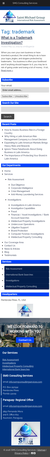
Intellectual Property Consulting (26, 237)
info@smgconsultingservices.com (25, 382)
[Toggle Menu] (3, 3)
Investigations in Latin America (26, 205)
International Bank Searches (19, 274)
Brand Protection (19, 230)
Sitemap (41, 450)
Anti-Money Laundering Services (27, 194)
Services (8, 174)
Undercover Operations (22, 224)
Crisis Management (20, 191)
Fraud (14, 211)
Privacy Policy (22, 453)
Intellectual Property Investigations (28, 221)
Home (7, 171)
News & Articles (12, 249)
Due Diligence (18, 185)
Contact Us (9, 245)
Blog (6, 252)
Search (8, 116)
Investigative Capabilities (23, 208)
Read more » (7, 70)
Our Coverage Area (14, 242)
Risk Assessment (16, 179)
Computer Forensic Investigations (27, 234)
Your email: (6, 85)
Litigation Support (20, 227)
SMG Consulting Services (25, 3)
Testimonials (10, 255)
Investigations (14, 200)
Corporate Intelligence (22, 188)
